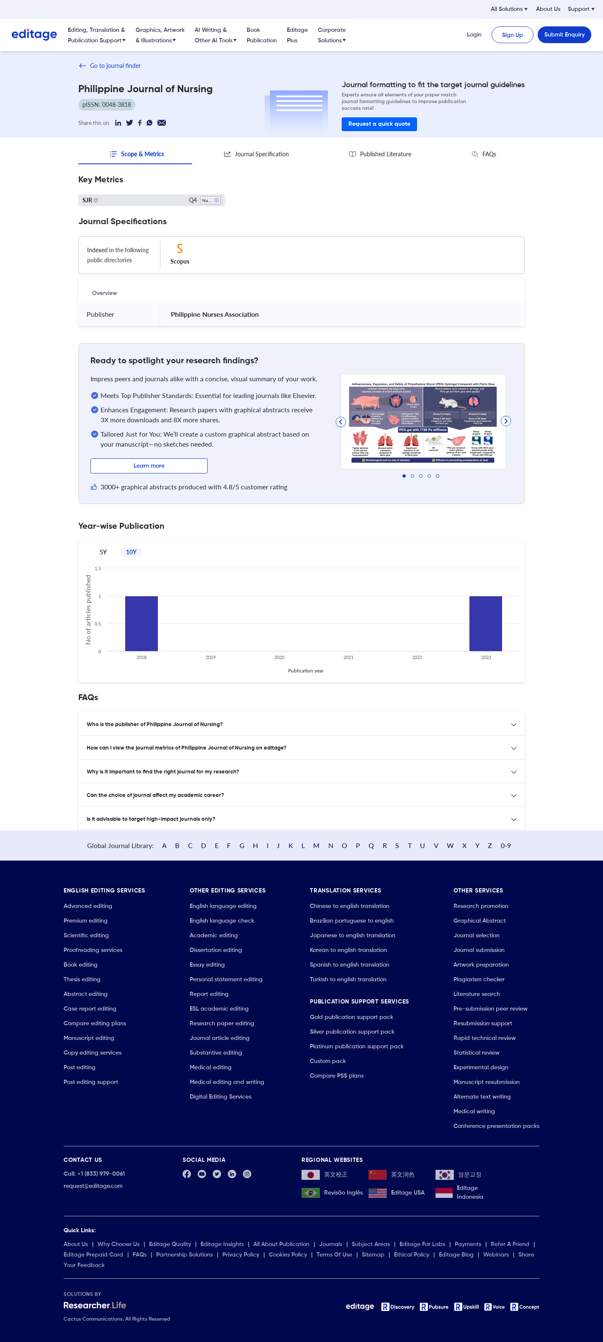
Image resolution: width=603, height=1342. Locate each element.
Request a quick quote (379, 124)
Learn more (149, 466)
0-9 (506, 845)
